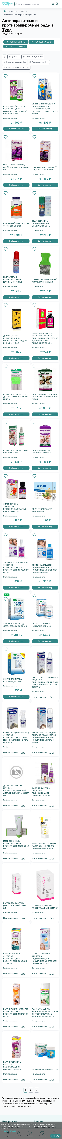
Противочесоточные (15, 46)
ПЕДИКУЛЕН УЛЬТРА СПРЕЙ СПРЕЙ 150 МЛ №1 (15, 451)
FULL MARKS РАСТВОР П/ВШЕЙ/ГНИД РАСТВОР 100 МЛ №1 (16, 167)
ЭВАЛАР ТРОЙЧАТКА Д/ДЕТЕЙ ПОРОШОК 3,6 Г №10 (15, 625)
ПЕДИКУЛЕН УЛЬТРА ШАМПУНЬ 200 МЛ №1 (41, 451)
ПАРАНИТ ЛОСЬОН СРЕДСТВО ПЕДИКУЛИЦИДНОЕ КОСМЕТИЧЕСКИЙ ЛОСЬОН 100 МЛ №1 (15, 959)
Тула (52, 697)
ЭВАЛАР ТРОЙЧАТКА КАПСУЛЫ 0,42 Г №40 (41, 625)
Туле (7, 30)
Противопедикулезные (41, 42)
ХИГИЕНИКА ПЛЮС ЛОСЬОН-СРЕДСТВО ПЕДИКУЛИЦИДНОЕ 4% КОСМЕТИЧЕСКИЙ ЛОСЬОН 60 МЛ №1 (16, 567)
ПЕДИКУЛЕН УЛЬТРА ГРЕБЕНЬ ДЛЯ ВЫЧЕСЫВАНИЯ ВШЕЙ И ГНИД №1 (16, 396)
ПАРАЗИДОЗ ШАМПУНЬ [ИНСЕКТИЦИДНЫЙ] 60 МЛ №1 (45, 907)
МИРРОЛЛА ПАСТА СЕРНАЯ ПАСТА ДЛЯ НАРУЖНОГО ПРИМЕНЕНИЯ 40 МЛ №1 (44, 846)
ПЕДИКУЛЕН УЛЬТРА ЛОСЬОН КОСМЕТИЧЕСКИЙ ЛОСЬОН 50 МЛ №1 (45, 396)
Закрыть (55, 1136)
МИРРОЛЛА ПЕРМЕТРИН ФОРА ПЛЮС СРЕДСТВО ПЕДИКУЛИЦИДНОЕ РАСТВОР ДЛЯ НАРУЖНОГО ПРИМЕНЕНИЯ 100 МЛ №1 (45, 338)
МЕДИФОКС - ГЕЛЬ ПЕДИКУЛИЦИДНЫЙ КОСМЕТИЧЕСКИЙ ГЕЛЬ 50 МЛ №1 (16, 844)
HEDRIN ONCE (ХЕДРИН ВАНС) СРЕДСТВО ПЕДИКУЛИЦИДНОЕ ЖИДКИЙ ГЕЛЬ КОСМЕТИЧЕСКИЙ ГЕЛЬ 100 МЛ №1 (45, 682)
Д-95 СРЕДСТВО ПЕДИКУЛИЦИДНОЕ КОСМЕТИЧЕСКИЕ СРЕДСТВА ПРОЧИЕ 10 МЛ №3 (16, 339)
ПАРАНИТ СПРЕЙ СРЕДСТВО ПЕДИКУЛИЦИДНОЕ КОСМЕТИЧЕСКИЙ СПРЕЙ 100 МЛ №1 (15, 1012)
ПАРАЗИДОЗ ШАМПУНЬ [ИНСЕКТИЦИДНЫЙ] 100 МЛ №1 (15, 905)
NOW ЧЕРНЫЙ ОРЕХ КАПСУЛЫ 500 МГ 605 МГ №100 (16, 225)
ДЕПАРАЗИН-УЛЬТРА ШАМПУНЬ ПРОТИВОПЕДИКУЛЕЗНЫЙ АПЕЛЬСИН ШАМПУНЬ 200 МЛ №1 (16, 791)
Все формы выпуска (10, 118)
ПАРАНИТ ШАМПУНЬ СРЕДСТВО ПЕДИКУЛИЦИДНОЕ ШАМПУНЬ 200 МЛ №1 (12, 1065)
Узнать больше (8, 1131)
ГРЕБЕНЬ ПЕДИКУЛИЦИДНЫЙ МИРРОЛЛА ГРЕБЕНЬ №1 (44, 281)
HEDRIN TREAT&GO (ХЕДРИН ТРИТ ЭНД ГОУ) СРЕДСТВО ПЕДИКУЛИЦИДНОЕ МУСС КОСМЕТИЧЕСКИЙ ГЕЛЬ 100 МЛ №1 (44, 737)
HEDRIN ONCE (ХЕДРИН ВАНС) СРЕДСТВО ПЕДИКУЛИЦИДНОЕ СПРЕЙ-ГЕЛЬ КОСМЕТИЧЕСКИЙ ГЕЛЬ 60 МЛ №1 (16, 737)
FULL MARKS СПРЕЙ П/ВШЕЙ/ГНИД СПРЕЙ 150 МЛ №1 (44, 168)
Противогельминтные (15, 42)
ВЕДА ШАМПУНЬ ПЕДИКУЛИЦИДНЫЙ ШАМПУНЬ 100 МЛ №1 (12, 279)
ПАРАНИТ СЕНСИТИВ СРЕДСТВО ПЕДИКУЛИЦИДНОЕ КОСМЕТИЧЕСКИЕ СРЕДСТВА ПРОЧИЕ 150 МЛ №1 (44, 959)
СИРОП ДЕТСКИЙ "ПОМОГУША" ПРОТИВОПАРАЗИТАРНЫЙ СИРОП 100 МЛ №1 (14, 507)
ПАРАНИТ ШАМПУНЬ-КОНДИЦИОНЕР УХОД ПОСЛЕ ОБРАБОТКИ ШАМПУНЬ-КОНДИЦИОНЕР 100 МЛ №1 (45, 1012)
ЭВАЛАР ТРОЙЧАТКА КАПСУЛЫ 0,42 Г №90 (12, 680)
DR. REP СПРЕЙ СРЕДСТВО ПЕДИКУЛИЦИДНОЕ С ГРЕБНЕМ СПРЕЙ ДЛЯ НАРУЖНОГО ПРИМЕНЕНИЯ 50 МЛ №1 (45, 109)
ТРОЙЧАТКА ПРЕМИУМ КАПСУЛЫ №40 (42, 510)
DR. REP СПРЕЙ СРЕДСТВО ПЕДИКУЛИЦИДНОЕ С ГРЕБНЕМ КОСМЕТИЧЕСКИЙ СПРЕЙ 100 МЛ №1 (15, 110)
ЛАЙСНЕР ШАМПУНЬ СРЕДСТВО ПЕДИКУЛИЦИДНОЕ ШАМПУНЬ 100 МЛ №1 (41, 792)
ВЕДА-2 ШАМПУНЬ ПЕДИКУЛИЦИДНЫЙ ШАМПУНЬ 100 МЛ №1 (41, 223)
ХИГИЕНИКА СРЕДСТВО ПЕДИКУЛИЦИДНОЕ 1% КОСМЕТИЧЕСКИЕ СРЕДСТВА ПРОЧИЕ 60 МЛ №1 (44, 568)
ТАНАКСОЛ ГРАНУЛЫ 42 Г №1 (45, 1069)
